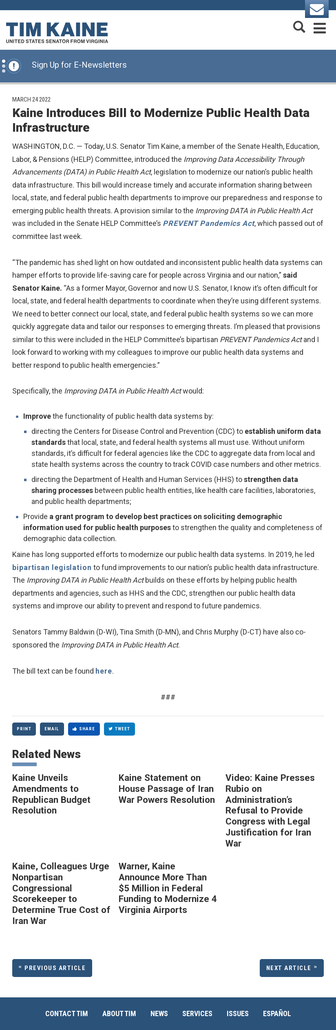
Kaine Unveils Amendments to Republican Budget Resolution (51, 794)
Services (197, 1013)
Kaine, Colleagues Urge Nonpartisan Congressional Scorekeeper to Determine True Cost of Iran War (61, 893)
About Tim (119, 1013)
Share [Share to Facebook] (84, 729)
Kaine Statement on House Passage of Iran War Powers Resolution (167, 788)
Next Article (289, 968)
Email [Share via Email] (52, 729)
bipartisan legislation (52, 567)
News (159, 1013)
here (103, 671)
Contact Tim (66, 1013)
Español (277, 1013)
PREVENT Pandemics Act (208, 223)
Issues (238, 1013)
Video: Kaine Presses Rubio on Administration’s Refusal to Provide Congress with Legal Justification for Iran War (270, 810)
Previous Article (55, 968)
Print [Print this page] (24, 729)
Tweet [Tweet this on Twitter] (119, 729)
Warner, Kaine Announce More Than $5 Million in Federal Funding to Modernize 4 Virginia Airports (168, 888)
